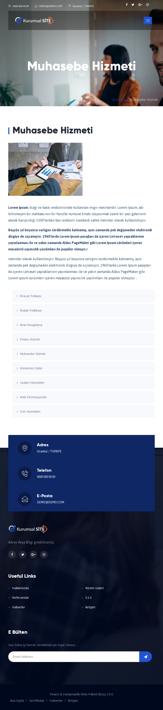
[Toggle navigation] (148, 20)
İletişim (73, 700)
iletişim (90, 607)
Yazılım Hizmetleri (32, 383)
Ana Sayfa (17, 700)
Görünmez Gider (31, 368)
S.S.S (88, 597)
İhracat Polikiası (30, 296)
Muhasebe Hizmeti (33, 354)
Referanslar (20, 597)
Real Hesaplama (31, 325)
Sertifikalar (37, 700)
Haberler (18, 607)
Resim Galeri (94, 588)
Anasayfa (119, 99)
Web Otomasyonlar (33, 397)
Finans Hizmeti (30, 339)
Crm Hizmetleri (30, 411)
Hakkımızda (20, 588)
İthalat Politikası (31, 310)
